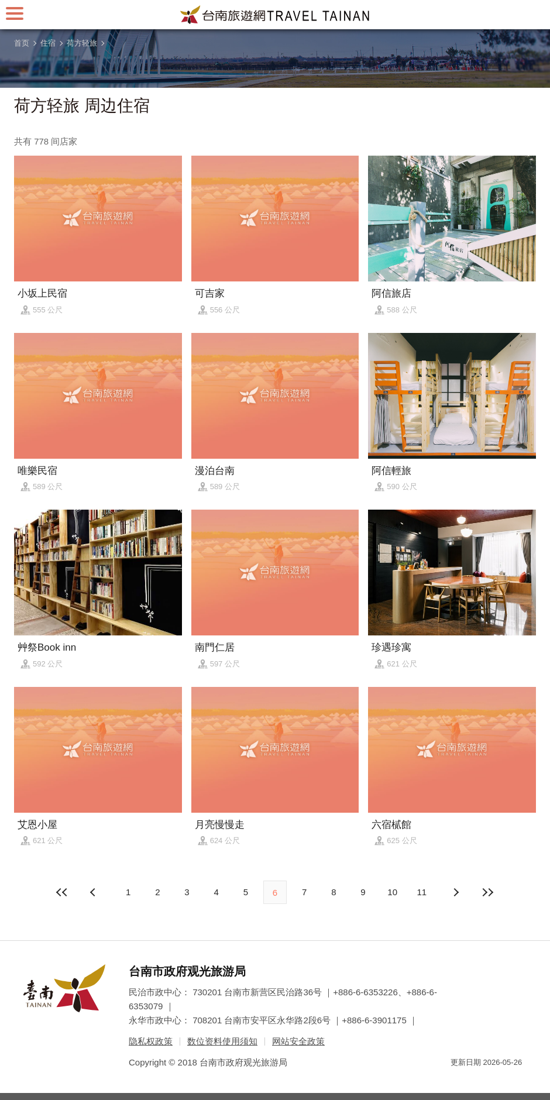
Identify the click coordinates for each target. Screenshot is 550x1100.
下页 (94, 892)
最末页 (487, 892)
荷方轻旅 (82, 43)
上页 (456, 892)
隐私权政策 (151, 1041)
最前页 (62, 892)
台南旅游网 (275, 14)
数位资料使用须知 (222, 1041)
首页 (21, 43)
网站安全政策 (298, 1041)
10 (392, 892)
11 (422, 892)
